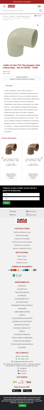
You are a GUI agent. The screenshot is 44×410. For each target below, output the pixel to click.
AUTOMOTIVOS (22, 289)
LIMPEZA (22, 315)
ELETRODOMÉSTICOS (22, 299)
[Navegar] (2, 157)
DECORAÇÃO (22, 295)
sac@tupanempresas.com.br (22, 361)
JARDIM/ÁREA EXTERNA (22, 312)
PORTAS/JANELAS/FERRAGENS (22, 338)
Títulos (13, 215)
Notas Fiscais (31, 215)
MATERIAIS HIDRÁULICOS (22, 328)
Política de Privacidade (22, 239)
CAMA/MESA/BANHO (22, 292)
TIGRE (8, 73)
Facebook (22, 371)
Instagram (22, 368)
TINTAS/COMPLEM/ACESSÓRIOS (22, 344)
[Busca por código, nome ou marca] (20, 10)
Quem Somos (22, 256)
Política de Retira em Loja (22, 232)
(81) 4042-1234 (22, 359)
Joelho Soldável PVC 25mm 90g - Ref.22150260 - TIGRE (11, 160)
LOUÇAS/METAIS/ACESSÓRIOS (22, 318)
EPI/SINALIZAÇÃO (22, 302)
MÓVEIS (22, 331)
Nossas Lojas (22, 259)
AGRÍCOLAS (22, 286)
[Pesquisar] (41, 10)
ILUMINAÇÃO (22, 308)
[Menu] (4, 6)
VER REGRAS (27, 2)
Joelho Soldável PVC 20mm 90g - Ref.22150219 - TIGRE (33, 160)
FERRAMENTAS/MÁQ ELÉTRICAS (22, 305)
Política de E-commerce (22, 245)
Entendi (22, 405)
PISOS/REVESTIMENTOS (22, 334)
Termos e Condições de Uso (22, 248)
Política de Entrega (22, 235)
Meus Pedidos (31, 211)
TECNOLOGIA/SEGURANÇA (22, 341)
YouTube (22, 373)
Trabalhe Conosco (22, 262)
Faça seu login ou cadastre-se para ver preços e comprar (22, 78)
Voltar (38, 16)
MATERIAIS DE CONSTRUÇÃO (22, 321)
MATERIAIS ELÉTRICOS (22, 325)
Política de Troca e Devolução (22, 242)
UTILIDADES (22, 347)
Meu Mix (12, 211)
